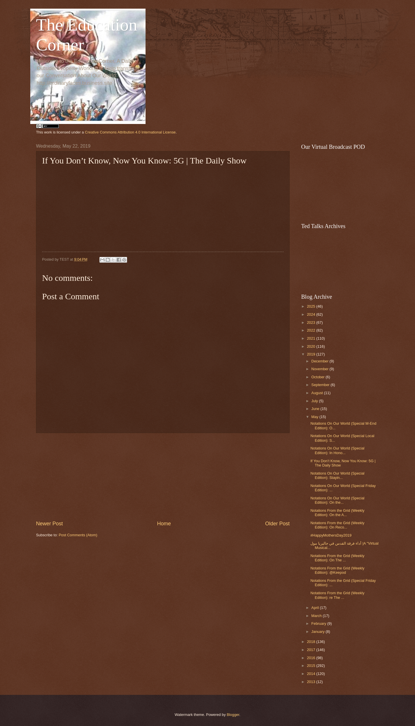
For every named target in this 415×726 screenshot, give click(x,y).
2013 (311, 682)
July (315, 401)
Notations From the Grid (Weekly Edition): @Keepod (337, 570)
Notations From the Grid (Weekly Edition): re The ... (337, 595)
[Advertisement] (163, 477)
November (320, 369)
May (315, 417)
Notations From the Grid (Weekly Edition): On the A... (337, 512)
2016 (311, 658)
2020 (311, 346)
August (317, 393)
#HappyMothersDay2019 (330, 535)
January (318, 631)
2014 (311, 674)
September (321, 385)
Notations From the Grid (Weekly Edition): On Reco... (337, 525)
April (315, 607)
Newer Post (49, 523)
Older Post (277, 523)
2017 (311, 650)
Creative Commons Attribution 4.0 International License (130, 132)
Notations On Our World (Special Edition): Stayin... (337, 475)
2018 (311, 642)
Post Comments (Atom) (78, 535)
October (318, 377)
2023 (311, 322)
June (315, 409)
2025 (311, 306)
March (316, 616)
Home (164, 523)
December (320, 361)
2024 (311, 314)
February (319, 623)
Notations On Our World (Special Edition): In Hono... (337, 450)
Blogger (233, 714)
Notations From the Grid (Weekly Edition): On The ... (337, 558)
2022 (311, 330)
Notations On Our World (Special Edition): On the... (337, 500)
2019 (311, 354)
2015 (311, 665)
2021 (311, 338)
